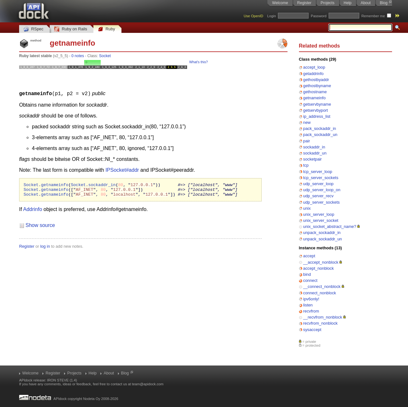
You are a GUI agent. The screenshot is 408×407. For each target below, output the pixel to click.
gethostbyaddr (316, 79)
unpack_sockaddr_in (321, 232)
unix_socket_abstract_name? (329, 226)
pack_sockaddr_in (319, 128)
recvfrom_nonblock (320, 323)
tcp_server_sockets (320, 177)
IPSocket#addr (122, 169)
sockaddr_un (314, 153)
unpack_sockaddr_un (322, 239)
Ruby (106, 29)
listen (308, 305)
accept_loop (314, 67)
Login (271, 16)
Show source (40, 227)
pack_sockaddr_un (320, 134)
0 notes (77, 56)
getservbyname (317, 104)
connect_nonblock (319, 292)
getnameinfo (314, 97)
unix (306, 208)
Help (348, 3)
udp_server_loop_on (321, 189)
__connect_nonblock (321, 286)
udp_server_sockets (321, 202)
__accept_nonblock (320, 262)
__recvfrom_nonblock (322, 317)
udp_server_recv (318, 195)
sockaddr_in (314, 147)
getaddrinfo (313, 73)
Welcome (280, 3)
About (365, 3)
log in (45, 248)
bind (307, 274)
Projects (327, 3)
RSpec (33, 29)
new (306, 122)
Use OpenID (253, 16)
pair (306, 141)
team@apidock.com (148, 384)
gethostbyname (317, 85)
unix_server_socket (320, 220)
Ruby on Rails (70, 29)
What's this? (198, 62)
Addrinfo (32, 212)
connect (310, 280)
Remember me (373, 16)
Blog (384, 3)
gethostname (315, 91)
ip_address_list (316, 116)
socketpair (312, 159)
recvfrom (311, 311)
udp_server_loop (318, 183)
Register (304, 3)
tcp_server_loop (317, 171)
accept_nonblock (318, 268)
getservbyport (315, 110)
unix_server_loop (318, 214)
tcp (306, 165)
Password (318, 16)
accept (309, 255)
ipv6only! (311, 299)
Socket (105, 56)
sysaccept (312, 329)
